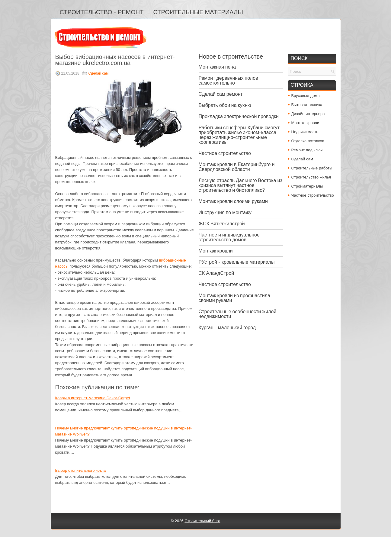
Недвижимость (304, 131)
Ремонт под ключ (307, 150)
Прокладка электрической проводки (239, 116)
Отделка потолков (307, 140)
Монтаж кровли (216, 251)
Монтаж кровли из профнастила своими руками (234, 298)
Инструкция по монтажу (225, 212)
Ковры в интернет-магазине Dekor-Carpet (92, 398)
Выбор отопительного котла (80, 470)
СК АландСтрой (216, 273)
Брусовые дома (305, 95)
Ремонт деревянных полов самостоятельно (228, 80)
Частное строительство (225, 153)
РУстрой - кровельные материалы (237, 262)
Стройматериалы (307, 186)
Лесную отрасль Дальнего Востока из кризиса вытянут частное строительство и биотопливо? (240, 185)
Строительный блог (202, 521)
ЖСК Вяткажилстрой (222, 223)
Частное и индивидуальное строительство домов (229, 237)
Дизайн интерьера (308, 113)
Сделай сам (98, 73)
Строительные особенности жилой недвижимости (238, 314)
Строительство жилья (311, 177)
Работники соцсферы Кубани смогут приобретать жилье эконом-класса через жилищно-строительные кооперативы (239, 134)
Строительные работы (311, 168)
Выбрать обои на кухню (225, 105)
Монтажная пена (217, 67)
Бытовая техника (306, 104)
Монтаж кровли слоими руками (233, 201)
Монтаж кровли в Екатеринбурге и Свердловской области (237, 166)
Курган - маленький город (227, 327)
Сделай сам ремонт (221, 94)
